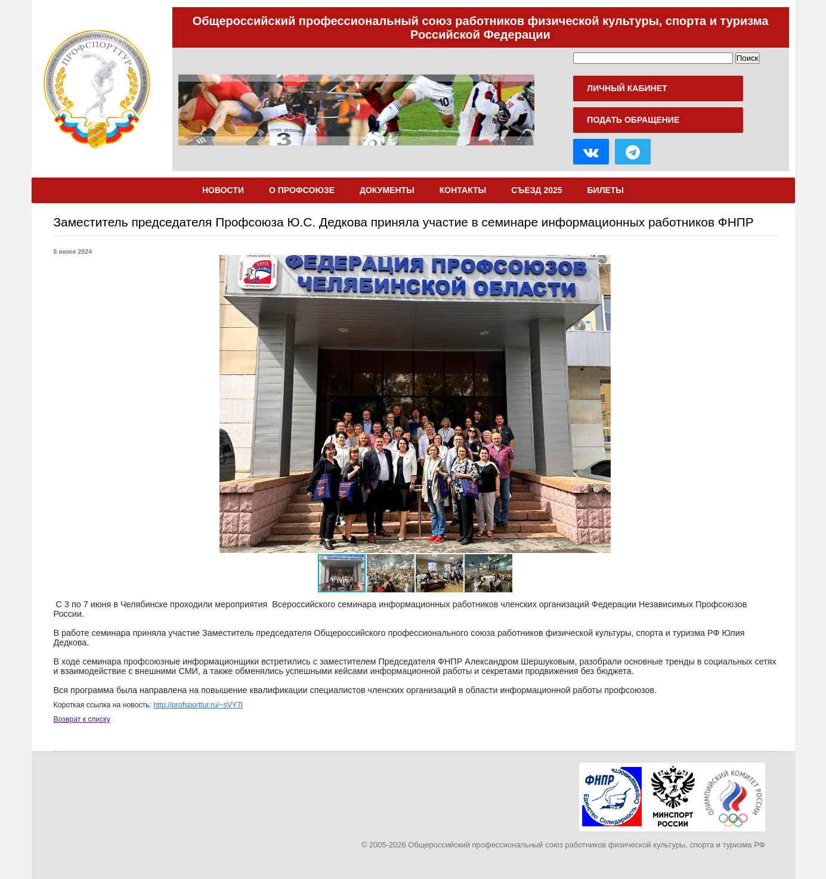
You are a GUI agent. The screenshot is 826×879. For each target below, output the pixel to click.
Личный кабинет (627, 88)
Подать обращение (633, 120)
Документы (387, 190)
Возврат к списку (82, 719)
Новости (223, 190)
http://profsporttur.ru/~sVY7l (197, 705)
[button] (702, 404)
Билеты (605, 190)
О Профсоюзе (302, 190)
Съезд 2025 (536, 190)
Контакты (463, 190)
